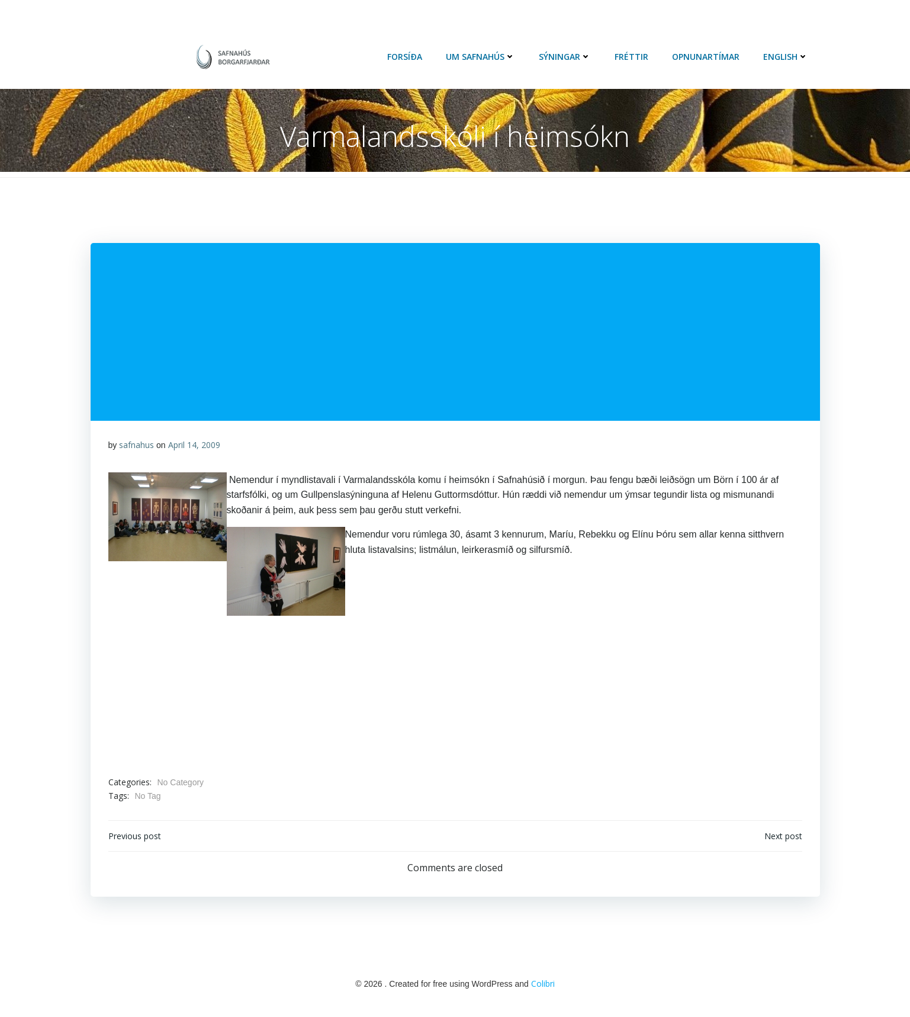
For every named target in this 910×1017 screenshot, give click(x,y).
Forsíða (404, 56)
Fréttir (631, 56)
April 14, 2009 (194, 444)
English (785, 56)
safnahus (136, 444)
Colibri (543, 983)
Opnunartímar (705, 56)
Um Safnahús (480, 56)
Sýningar (565, 56)
